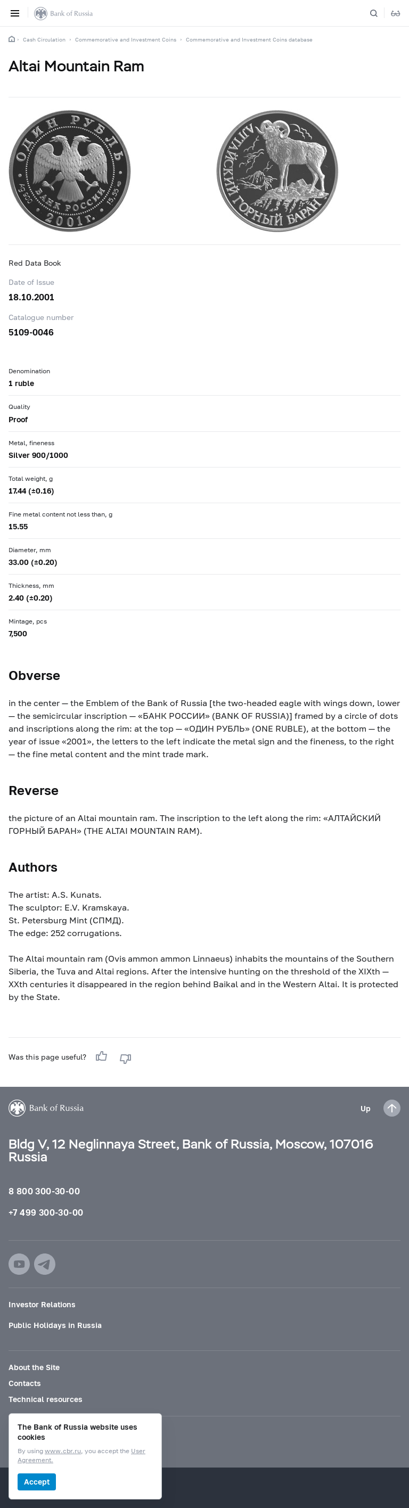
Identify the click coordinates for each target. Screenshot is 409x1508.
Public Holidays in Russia (55, 1325)
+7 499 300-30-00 (46, 1212)
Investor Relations (42, 1304)
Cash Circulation (44, 39)
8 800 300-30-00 (44, 1191)
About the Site (34, 1367)
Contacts (25, 1383)
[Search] (380, 13)
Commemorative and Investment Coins (125, 39)
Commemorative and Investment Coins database (249, 39)
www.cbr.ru (63, 1451)
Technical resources (46, 1399)
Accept (37, 1481)
